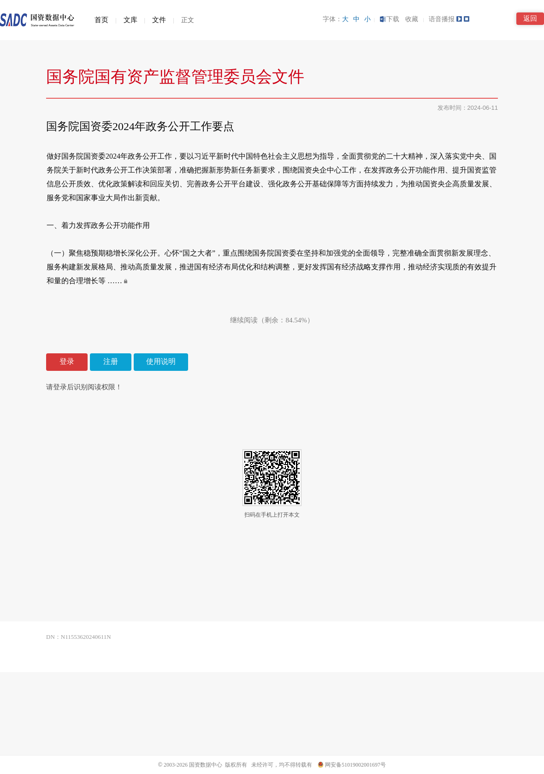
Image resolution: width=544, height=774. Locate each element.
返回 (530, 18)
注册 (110, 361)
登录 (66, 361)
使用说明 (161, 361)
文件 (159, 20)
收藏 (412, 19)
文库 (130, 20)
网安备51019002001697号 (352, 765)
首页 (101, 20)
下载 (389, 19)
